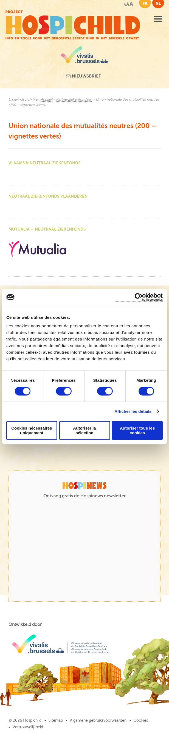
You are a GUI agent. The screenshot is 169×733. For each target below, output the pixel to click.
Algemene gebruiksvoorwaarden (98, 720)
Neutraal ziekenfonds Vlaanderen (48, 196)
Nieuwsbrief (83, 76)
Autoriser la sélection (84, 430)
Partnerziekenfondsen (74, 99)
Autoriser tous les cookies (137, 430)
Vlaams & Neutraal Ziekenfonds (44, 163)
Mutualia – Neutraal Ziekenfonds (47, 229)
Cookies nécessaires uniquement (31, 430)
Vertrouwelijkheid (28, 727)
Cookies (141, 720)
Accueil (46, 99)
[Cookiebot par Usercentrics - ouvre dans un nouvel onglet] (139, 297)
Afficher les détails (132, 411)
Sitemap (56, 720)
